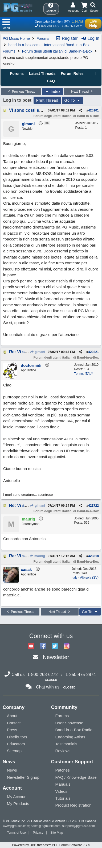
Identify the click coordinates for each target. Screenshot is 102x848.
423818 (93, 556)
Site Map (56, 832)
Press (12, 730)
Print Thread (47, 100)
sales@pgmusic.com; (46, 826)
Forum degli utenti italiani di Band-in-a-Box (57, 51)
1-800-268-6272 (49, 25)
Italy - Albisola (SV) (85, 577)
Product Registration (73, 805)
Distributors (17, 737)
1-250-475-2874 (72, 25)
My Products (18, 803)
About (12, 715)
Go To (72, 100)
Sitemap (14, 750)
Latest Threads (42, 73)
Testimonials (66, 744)
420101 (93, 110)
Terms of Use (16, 832)
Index (52, 91)
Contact (14, 723)
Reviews (63, 750)
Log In (90, 38)
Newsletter (56, 657)
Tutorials (63, 798)
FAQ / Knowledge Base (76, 777)
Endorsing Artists (70, 737)
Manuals (63, 784)
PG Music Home (16, 38)
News (12, 770)
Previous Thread (21, 91)
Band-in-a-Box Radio (73, 730)
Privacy (38, 832)
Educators (16, 744)
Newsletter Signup (23, 777)
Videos (61, 791)
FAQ (51, 81)
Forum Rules (72, 73)
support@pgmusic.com (78, 826)
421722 (93, 505)
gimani (37, 352)
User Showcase (69, 723)
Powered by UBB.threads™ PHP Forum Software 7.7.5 (51, 845)
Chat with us (47, 687)
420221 (93, 352)
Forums (42, 38)
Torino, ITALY (83, 374)
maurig (37, 556)
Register (66, 38)
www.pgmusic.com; (16, 826)
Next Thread (82, 91)
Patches (62, 770)
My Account (17, 796)
